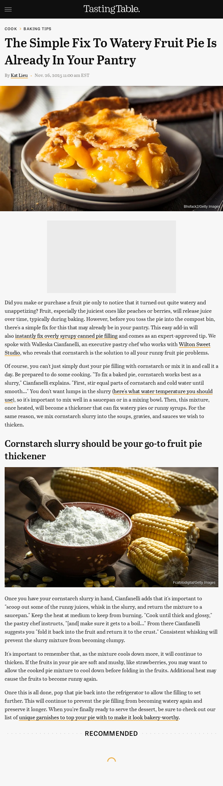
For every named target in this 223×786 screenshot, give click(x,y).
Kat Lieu (19, 75)
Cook (11, 28)
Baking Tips (37, 28)
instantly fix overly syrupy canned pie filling (66, 335)
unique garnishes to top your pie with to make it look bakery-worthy (99, 717)
